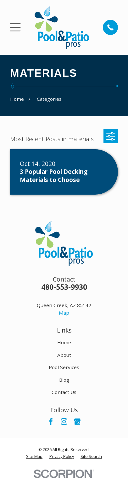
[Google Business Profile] (77, 421)
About (64, 355)
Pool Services (64, 367)
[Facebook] (50, 421)
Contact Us (64, 392)
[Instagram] (64, 421)
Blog (64, 380)
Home (64, 342)
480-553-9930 (64, 287)
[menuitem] (34, 456)
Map (64, 313)
